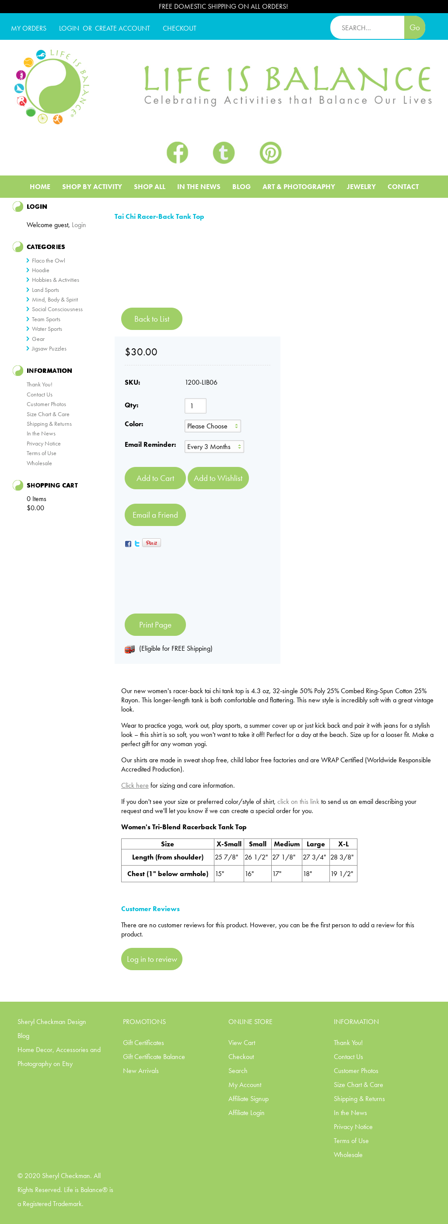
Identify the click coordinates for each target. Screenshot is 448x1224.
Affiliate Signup (248, 1098)
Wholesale (39, 463)
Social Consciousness (57, 309)
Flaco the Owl (48, 260)
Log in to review (152, 959)
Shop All (149, 186)
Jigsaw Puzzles (49, 348)
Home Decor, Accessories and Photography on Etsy (59, 1056)
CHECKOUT (179, 28)
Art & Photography (298, 186)
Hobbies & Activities (55, 280)
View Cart (241, 1042)
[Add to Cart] (155, 478)
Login (69, 28)
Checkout (241, 1056)
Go (415, 27)
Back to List (151, 318)
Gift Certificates (143, 1042)
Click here (135, 785)
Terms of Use (41, 453)
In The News (198, 186)
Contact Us (39, 394)
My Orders (28, 28)
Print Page (155, 624)
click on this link (298, 801)
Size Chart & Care (48, 414)
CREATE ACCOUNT (122, 28)
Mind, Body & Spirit (55, 299)
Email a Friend (155, 514)
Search (238, 1070)
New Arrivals (141, 1070)
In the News (41, 433)
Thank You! (39, 384)
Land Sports (45, 290)
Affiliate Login (246, 1112)
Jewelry (361, 186)
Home (40, 186)
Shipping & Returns (49, 424)
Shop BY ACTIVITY (92, 186)
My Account (244, 1084)
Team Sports (46, 319)
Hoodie (40, 270)
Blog (241, 186)
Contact (403, 186)
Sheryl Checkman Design (52, 1021)
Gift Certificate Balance (154, 1056)
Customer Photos (46, 404)
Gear (38, 339)
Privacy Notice (44, 443)
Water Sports (47, 329)
